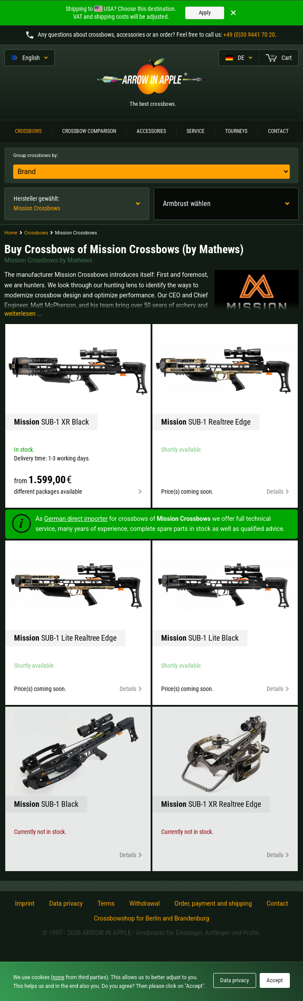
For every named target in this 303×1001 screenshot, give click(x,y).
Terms (105, 903)
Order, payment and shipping (213, 903)
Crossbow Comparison (89, 131)
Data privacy (66, 903)
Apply (205, 12)
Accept (275, 980)
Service (195, 131)
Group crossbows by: (35, 155)
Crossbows (28, 131)
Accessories (151, 131)
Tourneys (236, 131)
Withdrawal (144, 903)
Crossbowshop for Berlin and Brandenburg (151, 918)
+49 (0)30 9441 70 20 (249, 34)
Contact (278, 131)
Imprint (24, 903)
